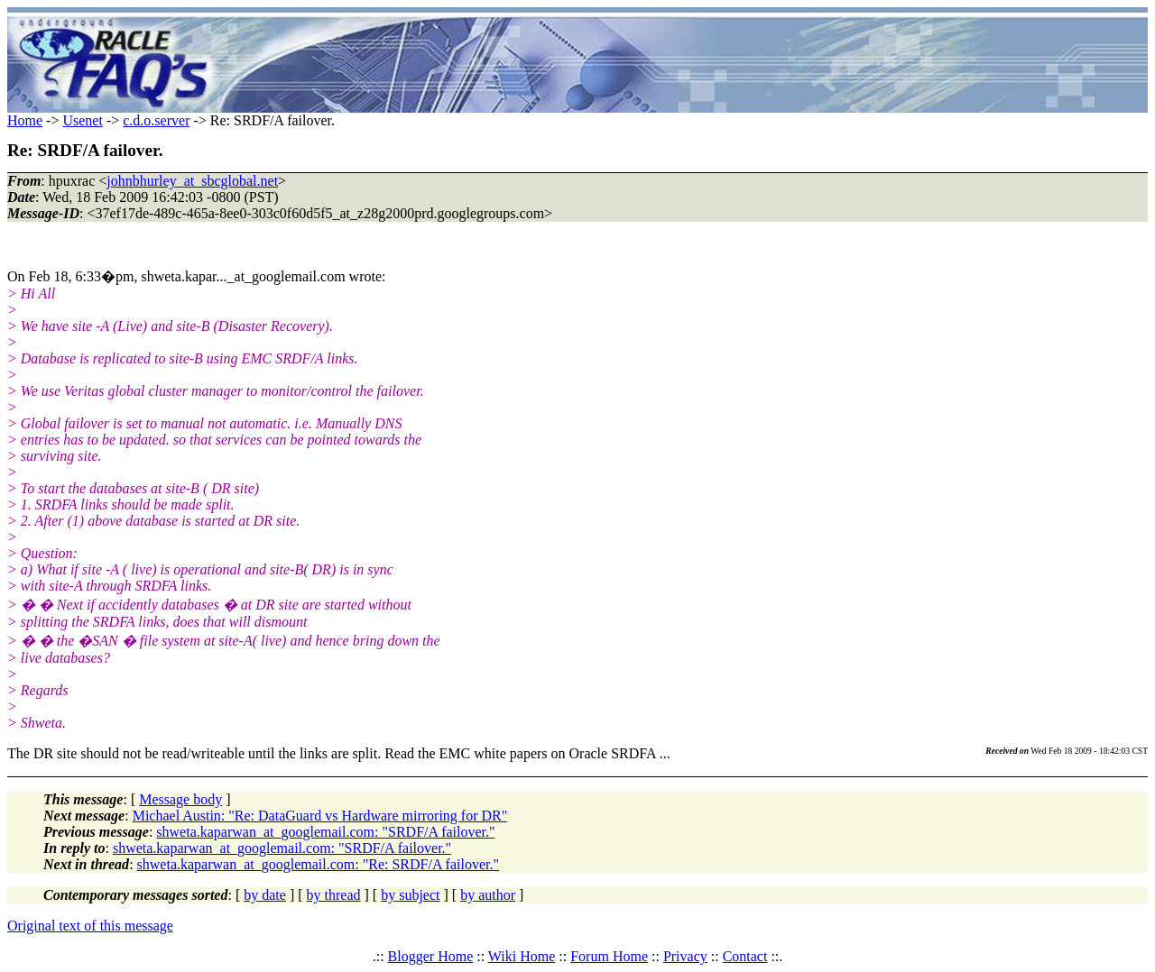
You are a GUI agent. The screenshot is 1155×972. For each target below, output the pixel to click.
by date (265, 895)
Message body (180, 799)
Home (24, 120)
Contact (745, 956)
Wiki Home (521, 956)
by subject (410, 895)
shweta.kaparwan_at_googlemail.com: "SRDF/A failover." (325, 831)
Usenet (82, 120)
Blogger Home (431, 956)
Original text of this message (90, 925)
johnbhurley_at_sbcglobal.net (192, 180)
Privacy (685, 956)
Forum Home (609, 956)
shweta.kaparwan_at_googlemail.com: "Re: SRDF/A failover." (318, 864)
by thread (334, 895)
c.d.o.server (156, 120)
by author (487, 895)
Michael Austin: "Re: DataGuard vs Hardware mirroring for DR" (320, 815)
